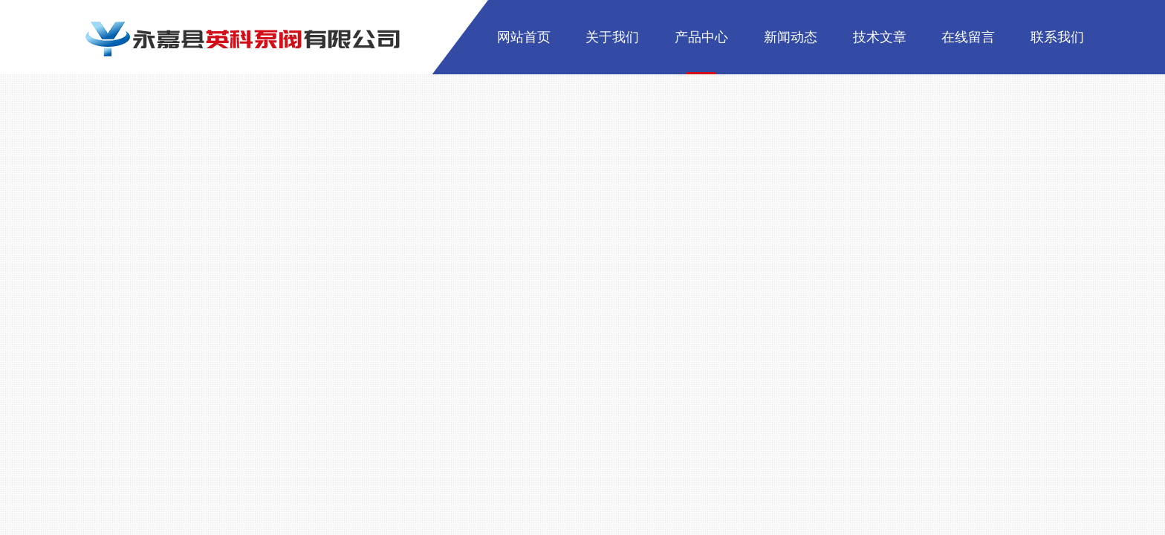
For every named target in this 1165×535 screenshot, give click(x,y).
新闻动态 (790, 37)
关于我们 (612, 37)
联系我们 (1057, 37)
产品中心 (701, 37)
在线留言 (968, 37)
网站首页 (524, 37)
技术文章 (879, 37)
